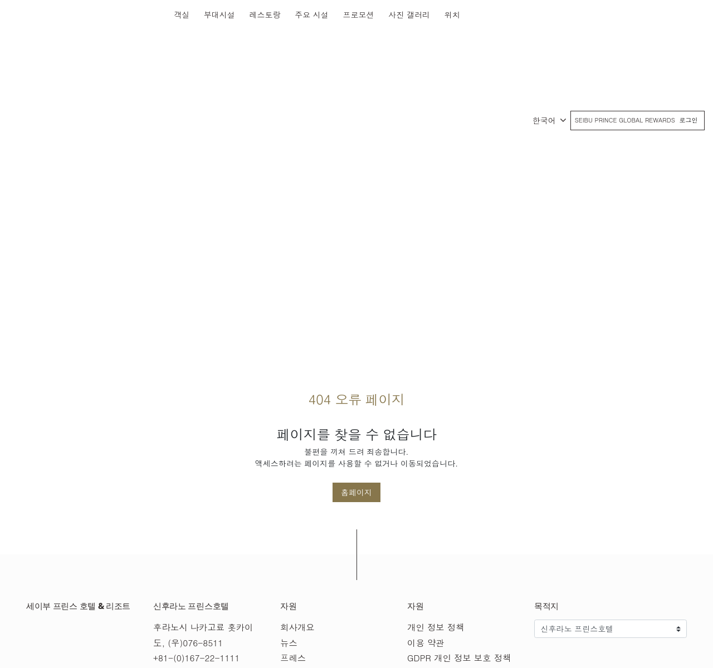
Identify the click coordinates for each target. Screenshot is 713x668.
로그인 (689, 120)
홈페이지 (356, 492)
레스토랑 (265, 14)
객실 (181, 14)
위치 (452, 14)
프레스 (293, 658)
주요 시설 (312, 14)
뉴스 (288, 643)
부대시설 (219, 14)
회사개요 (297, 627)
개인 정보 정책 (436, 627)
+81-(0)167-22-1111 (196, 658)
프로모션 (358, 14)
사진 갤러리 (409, 14)
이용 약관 (426, 643)
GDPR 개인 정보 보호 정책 (459, 658)
